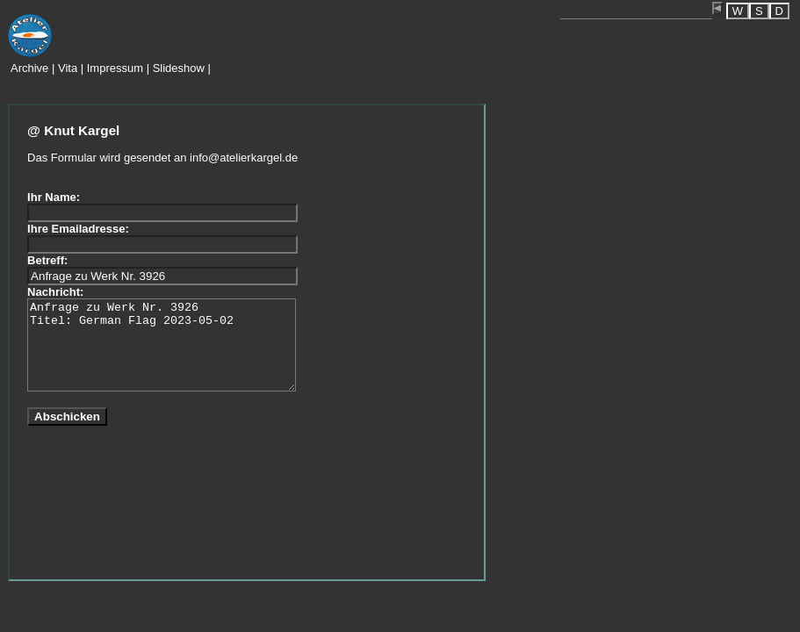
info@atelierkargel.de (244, 157)
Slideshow (179, 68)
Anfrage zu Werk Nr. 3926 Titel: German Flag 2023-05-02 (161, 344)
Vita (67, 68)
